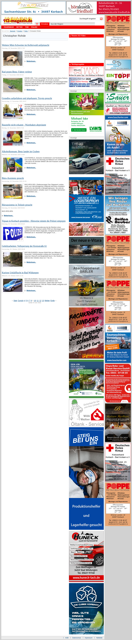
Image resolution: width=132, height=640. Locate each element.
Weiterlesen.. (31, 61)
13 (43, 301)
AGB (66, 638)
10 (35, 301)
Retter (26, 31)
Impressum (88, 638)
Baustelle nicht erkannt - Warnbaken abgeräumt (24, 125)
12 (40, 301)
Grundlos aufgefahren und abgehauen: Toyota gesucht (27, 98)
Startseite (12, 31)
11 (38, 301)
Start (15, 301)
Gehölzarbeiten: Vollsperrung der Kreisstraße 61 (24, 246)
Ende (52, 301)
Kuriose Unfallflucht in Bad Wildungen (20, 272)
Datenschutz (76, 638)
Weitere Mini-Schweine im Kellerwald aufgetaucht (25, 45)
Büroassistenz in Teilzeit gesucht (17, 205)
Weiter (47, 301)
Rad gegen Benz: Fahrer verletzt (17, 71)
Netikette (99, 638)
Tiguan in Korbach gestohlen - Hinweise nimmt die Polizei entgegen (34, 221)
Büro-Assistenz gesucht (13, 178)
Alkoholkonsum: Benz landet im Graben (21, 151)
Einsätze (19, 31)
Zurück (20, 301)
